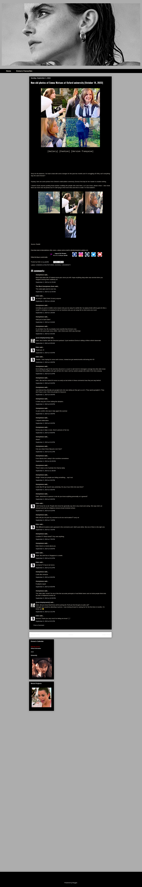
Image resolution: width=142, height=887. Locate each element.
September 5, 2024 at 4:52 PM (45, 480)
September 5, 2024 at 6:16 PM (45, 510)
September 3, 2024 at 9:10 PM (45, 442)
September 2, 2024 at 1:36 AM (45, 312)
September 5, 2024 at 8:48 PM (45, 549)
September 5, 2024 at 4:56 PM (45, 489)
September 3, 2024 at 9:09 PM (45, 433)
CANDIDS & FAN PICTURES (45, 265)
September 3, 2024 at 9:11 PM (45, 452)
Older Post (106, 635)
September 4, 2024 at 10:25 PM (46, 461)
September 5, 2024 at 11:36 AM (46, 470)
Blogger (74, 883)
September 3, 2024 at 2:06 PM (45, 414)
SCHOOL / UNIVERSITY (63, 265)
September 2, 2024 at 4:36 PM (45, 362)
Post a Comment (39, 625)
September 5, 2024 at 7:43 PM (45, 529)
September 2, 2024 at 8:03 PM (45, 404)
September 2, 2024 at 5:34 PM (45, 383)
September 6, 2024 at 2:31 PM (45, 612)
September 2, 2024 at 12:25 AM (46, 282)
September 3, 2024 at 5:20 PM (45, 423)
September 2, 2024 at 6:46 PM (45, 394)
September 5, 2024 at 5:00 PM (45, 499)
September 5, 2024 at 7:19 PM (45, 520)
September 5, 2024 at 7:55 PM (45, 539)
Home (8, 71)
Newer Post (35, 635)
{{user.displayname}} (43, 338)
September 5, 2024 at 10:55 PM (46, 598)
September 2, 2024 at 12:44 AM (46, 292)
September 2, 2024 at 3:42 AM (45, 334)
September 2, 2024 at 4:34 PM (45, 353)
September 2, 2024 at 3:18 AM (45, 322)
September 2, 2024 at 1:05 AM (45, 301)
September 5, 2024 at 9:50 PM (45, 577)
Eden (37, 296)
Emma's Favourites (24, 71)
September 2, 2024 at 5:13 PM (45, 373)
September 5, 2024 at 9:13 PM (45, 558)
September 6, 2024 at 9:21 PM (45, 621)
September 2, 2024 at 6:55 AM (45, 343)
